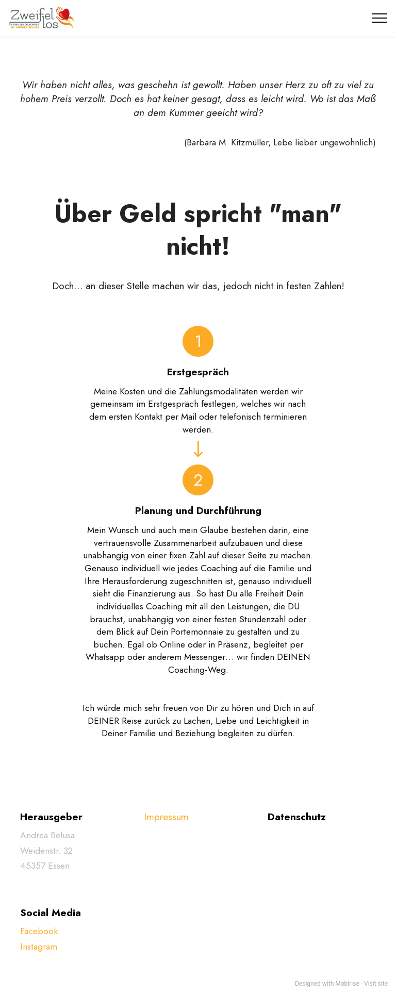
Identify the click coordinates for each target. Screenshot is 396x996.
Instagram (38, 946)
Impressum (166, 816)
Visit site (376, 983)
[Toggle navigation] (380, 18)
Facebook (39, 931)
